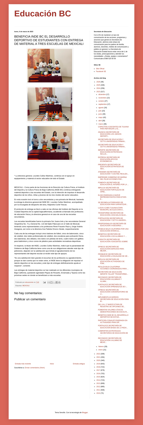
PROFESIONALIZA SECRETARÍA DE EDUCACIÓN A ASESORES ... (112, 225)
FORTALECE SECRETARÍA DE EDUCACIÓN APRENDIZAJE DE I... (112, 286)
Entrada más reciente (23, 364)
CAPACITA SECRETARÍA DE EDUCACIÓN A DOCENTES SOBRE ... (113, 241)
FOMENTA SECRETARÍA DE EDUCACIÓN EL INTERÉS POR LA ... (113, 184)
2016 (98, 374)
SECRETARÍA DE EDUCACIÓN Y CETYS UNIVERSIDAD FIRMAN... (112, 140)
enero (100, 350)
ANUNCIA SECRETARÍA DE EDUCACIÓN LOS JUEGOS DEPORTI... (109, 134)
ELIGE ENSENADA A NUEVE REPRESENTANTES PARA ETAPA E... (112, 197)
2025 (98, 85)
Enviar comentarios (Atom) (35, 368)
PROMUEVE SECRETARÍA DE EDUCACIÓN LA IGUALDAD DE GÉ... (113, 255)
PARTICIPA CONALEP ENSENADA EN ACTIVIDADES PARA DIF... (112, 321)
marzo (101, 124)
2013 (98, 383)
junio (100, 114)
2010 (98, 393)
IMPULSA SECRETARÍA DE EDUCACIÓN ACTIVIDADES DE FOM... (111, 261)
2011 (98, 390)
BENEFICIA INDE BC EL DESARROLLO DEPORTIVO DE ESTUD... (113, 316)
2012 (98, 387)
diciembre (102, 94)
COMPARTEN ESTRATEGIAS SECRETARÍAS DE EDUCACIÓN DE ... (113, 333)
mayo (100, 117)
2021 (98, 357)
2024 (98, 88)
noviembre (102, 98)
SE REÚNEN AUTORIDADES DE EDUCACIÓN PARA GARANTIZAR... (113, 203)
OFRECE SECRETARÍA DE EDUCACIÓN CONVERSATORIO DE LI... (113, 292)
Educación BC (42, 13)
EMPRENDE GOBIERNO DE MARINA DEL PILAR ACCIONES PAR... (112, 178)
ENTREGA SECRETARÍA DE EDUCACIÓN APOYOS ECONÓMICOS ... (109, 159)
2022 (98, 354)
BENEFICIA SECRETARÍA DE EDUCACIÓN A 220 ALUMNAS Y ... (112, 235)
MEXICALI (25, 285)
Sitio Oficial (100, 69)
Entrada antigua (79, 364)
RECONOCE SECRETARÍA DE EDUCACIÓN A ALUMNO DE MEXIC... (110, 340)
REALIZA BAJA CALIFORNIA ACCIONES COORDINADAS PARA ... (113, 268)
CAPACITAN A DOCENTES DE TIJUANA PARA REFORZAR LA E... (113, 128)
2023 (98, 92)
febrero (101, 347)
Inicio (52, 364)
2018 (98, 367)
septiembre (102, 104)
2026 (98, 82)
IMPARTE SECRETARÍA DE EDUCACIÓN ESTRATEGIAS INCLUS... (110, 152)
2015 (98, 377)
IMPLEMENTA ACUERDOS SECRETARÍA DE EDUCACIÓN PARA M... (113, 299)
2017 (98, 370)
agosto (101, 108)
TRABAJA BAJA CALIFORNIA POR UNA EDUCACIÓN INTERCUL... (113, 230)
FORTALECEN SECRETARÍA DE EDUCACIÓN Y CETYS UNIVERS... (112, 219)
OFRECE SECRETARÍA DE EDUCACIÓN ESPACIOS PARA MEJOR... (111, 249)
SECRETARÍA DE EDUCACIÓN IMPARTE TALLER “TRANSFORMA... (113, 273)
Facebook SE (101, 71)
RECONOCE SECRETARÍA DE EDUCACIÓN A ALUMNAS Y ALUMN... (110, 279)
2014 (98, 380)
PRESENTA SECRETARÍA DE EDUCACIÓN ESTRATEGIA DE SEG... (111, 167)
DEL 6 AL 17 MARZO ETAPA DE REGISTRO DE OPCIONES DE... (111, 305)
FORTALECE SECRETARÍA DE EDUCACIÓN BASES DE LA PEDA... (113, 327)
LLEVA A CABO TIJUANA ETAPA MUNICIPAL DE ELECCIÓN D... (111, 209)
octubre (101, 101)
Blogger (85, 413)
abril (100, 121)
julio (100, 111)
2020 (98, 360)
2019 (98, 364)
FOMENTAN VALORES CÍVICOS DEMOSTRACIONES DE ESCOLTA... (113, 311)
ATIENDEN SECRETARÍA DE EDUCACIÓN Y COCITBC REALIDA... (113, 173)
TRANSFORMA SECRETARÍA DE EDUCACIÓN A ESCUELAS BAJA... (112, 214)
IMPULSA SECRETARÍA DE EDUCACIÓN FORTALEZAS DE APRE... (111, 190)
